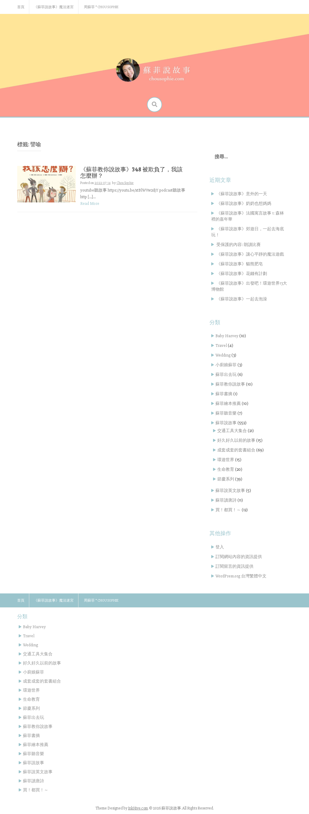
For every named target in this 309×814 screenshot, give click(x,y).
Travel (221, 345)
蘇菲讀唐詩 (226, 500)
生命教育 (225, 469)
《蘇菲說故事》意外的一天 (241, 193)
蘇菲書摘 (223, 393)
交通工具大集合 (232, 430)
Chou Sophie (125, 183)
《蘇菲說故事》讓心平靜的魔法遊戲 (250, 254)
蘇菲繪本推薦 (228, 403)
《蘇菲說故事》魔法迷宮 (54, 7)
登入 (219, 547)
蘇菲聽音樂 (226, 413)
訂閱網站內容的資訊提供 (238, 556)
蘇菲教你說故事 (230, 384)
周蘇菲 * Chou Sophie (101, 7)
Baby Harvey (226, 335)
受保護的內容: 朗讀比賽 (238, 244)
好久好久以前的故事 (236, 440)
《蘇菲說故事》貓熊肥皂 (239, 263)
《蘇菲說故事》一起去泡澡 (241, 299)
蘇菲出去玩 (226, 374)
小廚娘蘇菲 (226, 364)
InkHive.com (138, 808)
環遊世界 (225, 459)
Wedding (223, 355)
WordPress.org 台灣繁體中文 (240, 576)
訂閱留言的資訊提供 (234, 566)
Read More (89, 203)
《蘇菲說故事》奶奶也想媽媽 (243, 203)
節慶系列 (225, 479)
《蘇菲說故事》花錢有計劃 (241, 273)
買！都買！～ (228, 509)
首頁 (20, 7)
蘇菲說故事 (226, 422)
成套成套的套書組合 (236, 450)
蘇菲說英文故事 (230, 490)
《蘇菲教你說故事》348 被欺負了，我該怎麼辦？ (131, 172)
